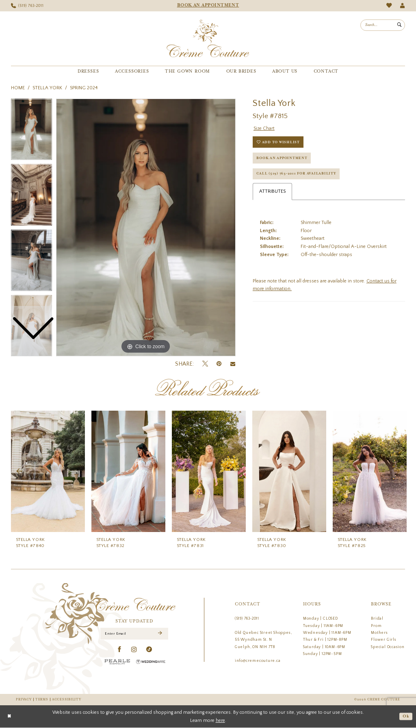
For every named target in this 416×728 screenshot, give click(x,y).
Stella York (47, 87)
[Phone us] (27, 6)
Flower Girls (383, 640)
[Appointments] (208, 6)
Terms (41, 699)
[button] (402, 6)
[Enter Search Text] (382, 25)
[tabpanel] (145, 227)
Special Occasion (388, 647)
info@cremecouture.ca (258, 661)
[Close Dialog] (9, 716)
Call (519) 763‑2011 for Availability (298, 175)
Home (18, 87)
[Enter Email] (134, 633)
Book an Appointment (283, 159)
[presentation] (48, 471)
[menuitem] (27, 6)
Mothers (379, 633)
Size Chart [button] (264, 128)
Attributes (272, 193)
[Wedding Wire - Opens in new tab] (150, 661)
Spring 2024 (84, 87)
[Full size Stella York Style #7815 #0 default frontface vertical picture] (145, 227)
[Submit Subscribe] (160, 634)
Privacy (23, 699)
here (220, 720)
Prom (376, 626)
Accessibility (66, 699)
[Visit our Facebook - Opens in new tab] (119, 649)
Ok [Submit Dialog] (405, 716)
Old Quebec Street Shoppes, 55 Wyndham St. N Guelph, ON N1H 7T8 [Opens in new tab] (263, 640)
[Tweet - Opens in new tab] (205, 364)
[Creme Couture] (208, 38)
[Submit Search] (399, 25)
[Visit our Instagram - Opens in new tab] (134, 649)
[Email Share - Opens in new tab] (233, 364)
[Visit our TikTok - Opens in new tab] (149, 649)
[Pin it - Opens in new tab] (219, 363)
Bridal (377, 618)
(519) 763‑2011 (247, 618)
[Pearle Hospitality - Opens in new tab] (117, 661)
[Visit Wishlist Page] (389, 5)
